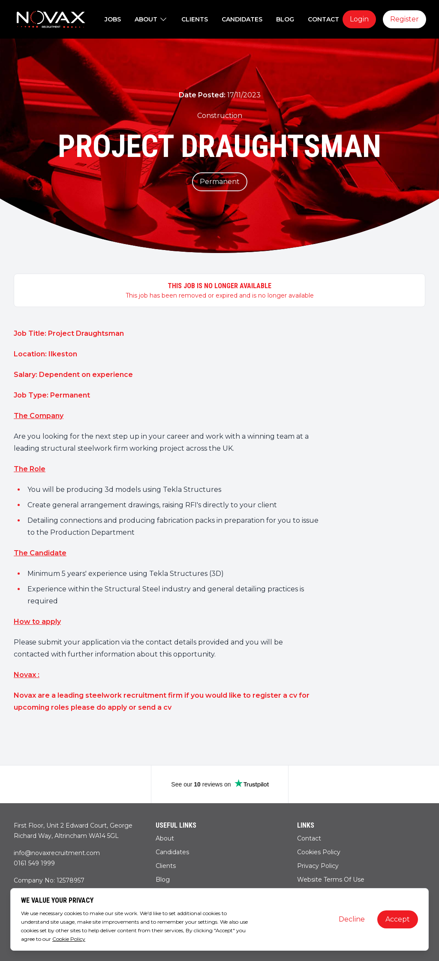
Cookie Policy (68, 939)
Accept (397, 919)
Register (404, 19)
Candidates (172, 852)
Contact (309, 838)
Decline (352, 919)
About (165, 838)
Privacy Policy (318, 866)
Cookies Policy (318, 852)
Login (359, 19)
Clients (166, 866)
